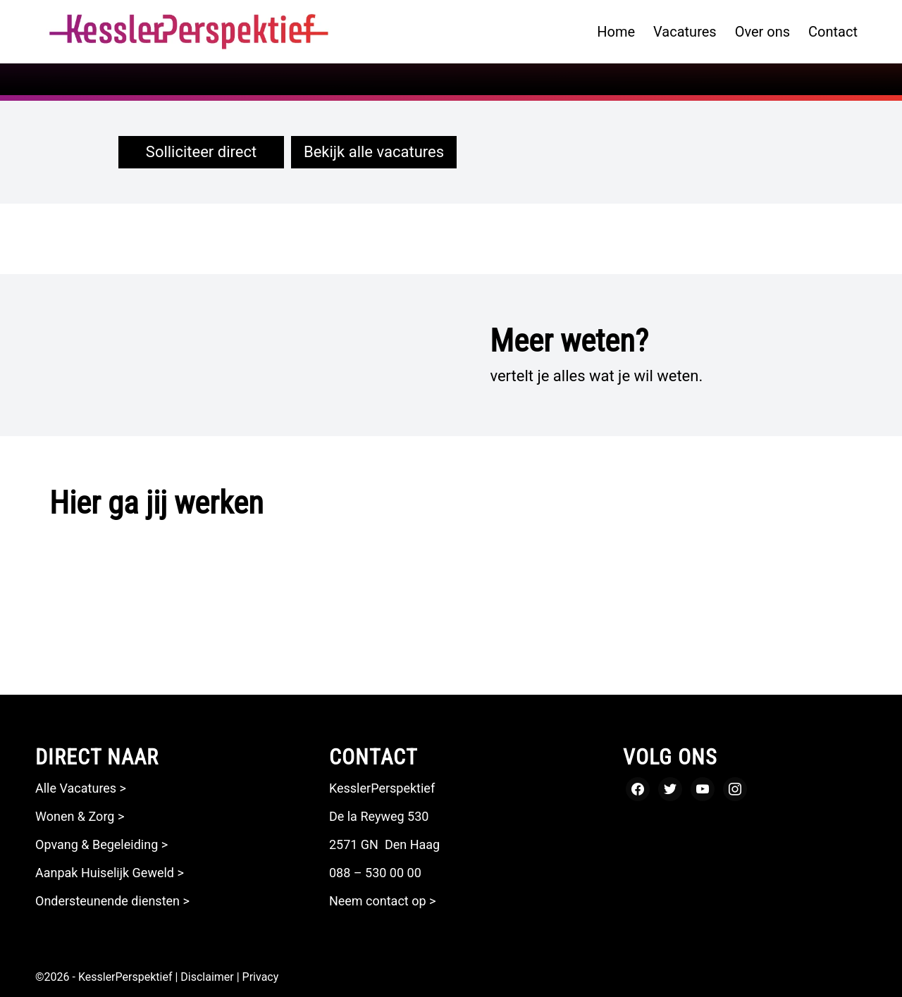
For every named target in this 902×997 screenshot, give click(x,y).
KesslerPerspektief (125, 977)
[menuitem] (616, 31)
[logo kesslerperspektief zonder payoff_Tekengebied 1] (188, 31)
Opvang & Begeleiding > (101, 844)
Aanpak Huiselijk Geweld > (109, 872)
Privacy (260, 977)
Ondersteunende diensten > (113, 900)
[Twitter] (670, 788)
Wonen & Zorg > (79, 816)
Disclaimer (206, 977)
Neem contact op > (382, 900)
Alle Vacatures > (80, 788)
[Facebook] (638, 788)
